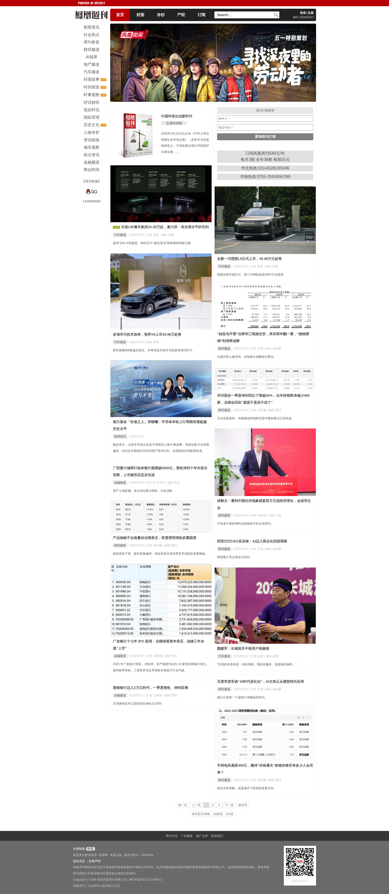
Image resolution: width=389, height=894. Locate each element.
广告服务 (187, 836)
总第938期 (174, 123)
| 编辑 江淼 (274, 515)
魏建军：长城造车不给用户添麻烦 (243, 648)
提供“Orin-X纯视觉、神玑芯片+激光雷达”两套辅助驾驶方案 (152, 243)
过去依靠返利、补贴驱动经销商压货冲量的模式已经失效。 (255, 418)
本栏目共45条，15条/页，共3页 (213, 814)
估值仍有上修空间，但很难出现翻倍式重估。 (247, 356)
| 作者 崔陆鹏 (258, 410)
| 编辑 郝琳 (167, 235)
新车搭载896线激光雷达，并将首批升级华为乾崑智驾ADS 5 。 (154, 350)
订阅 (201, 15)
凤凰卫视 (116, 855)
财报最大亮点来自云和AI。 (235, 557)
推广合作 (202, 836)
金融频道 (120, 482)
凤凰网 (103, 855)
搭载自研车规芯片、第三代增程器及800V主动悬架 (250, 274)
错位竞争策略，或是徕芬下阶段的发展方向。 (247, 788)
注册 (311, 13)
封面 (140, 15)
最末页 (242, 805)
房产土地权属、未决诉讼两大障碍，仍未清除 (142, 491)
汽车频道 (120, 235)
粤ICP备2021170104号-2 (145, 879)
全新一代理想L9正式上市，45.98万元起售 (249, 259)
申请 (90, 849)
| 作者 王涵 (256, 348)
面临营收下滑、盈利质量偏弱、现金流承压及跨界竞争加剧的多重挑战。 (160, 553)
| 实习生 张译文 (155, 482)
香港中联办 (131, 855)
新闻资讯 (120, 436)
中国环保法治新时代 (176, 116)
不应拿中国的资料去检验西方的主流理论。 (245, 523)
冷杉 (161, 15)
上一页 (196, 805)
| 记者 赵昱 (152, 235)
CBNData (147, 855)
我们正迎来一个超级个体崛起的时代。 (242, 697)
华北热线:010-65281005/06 (265, 168)
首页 (120, 15)
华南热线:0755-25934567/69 (265, 177)
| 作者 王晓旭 (154, 656)
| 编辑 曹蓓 (274, 410)
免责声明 (94, 861)
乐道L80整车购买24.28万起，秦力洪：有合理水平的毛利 (165, 227)
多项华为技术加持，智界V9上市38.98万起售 (147, 334)
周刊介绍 (172, 836)
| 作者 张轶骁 (258, 515)
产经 (181, 15)
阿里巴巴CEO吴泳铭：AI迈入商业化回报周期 (252, 541)
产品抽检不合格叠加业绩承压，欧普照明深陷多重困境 (154, 538)
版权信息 (79, 861)
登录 (303, 13)
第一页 (182, 805)
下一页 (229, 805)
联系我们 (217, 836)
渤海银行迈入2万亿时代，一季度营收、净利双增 (150, 688)
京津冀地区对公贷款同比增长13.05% (137, 703)
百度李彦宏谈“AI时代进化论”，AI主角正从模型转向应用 (260, 681)
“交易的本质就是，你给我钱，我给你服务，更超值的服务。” (256, 664)
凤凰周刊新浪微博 (85, 855)
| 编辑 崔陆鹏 (272, 348)
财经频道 (224, 348)
